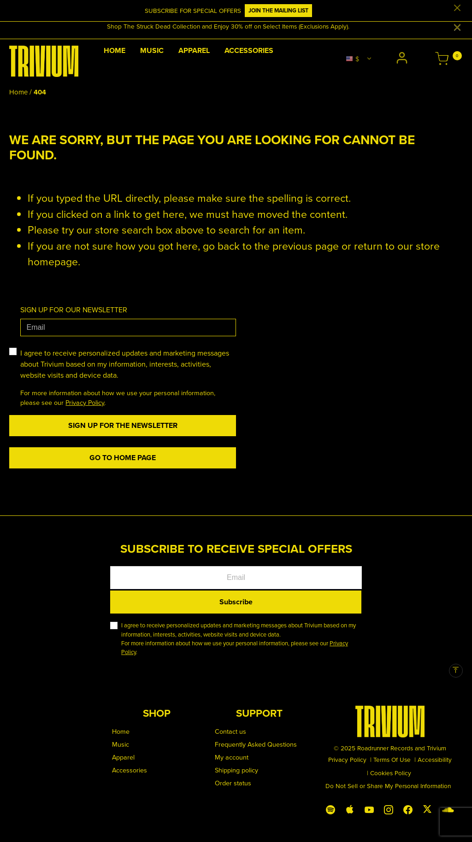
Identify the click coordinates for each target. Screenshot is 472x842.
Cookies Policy (390, 772)
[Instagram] (388, 808)
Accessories (129, 770)
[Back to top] (456, 671)
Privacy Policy (84, 402)
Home (18, 92)
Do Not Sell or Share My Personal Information (388, 785)
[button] (403, 59)
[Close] (457, 8)
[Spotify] (330, 808)
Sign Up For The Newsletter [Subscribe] (122, 425)
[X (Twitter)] (427, 807)
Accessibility (435, 759)
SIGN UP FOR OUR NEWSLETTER (73, 309)
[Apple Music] (349, 808)
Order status (233, 783)
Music (120, 744)
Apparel (123, 757)
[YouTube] (369, 808)
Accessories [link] (248, 50)
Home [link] (114, 50)
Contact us (230, 731)
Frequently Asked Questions (256, 744)
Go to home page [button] (122, 457)
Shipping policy (236, 770)
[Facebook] (407, 808)
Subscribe (236, 601)
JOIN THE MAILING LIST (278, 10)
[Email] (128, 327)
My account (231, 757)
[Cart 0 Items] (442, 59)
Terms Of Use (392, 759)
